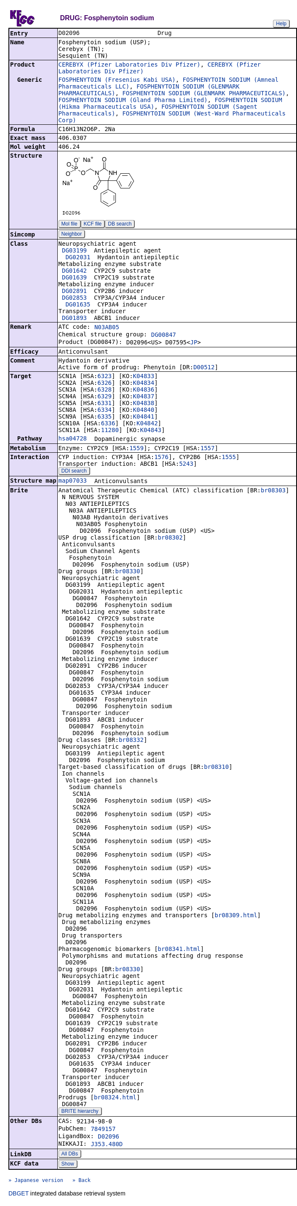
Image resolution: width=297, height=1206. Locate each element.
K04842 (147, 424)
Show (68, 1165)
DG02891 (74, 291)
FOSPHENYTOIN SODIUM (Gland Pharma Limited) (133, 100)
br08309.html (235, 916)
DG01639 (74, 278)
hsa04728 (73, 439)
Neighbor (72, 235)
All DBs (70, 1155)
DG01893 (74, 318)
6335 (104, 417)
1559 (136, 449)
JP (193, 343)
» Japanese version (35, 1181)
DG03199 (74, 251)
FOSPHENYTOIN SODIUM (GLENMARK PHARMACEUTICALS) (204, 94)
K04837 (144, 397)
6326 (104, 383)
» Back (81, 1181)
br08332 (131, 740)
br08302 (170, 538)
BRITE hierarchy (80, 1112)
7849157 (103, 1129)
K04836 (144, 390)
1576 (161, 457)
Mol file (70, 225)
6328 (104, 390)
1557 (208, 449)
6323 (104, 376)
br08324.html (115, 1098)
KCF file (93, 225)
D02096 (108, 1137)
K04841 (144, 417)
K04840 (144, 410)
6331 (104, 403)
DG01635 (77, 305)
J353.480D (107, 1145)
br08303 (273, 491)
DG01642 (74, 271)
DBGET (18, 1194)
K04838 (144, 403)
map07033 (73, 481)
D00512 (204, 368)
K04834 (144, 383)
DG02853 (74, 298)
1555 (229, 457)
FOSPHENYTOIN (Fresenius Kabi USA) (117, 80)
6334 (104, 410)
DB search (119, 225)
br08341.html (179, 949)
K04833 (144, 376)
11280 (110, 430)
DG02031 (77, 258)
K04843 (150, 430)
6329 (104, 397)
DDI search (74, 472)
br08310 (216, 767)
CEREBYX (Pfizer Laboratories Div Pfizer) (130, 65)
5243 (186, 464)
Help (281, 24)
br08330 (127, 572)
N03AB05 (106, 328)
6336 (108, 424)
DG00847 (163, 335)
